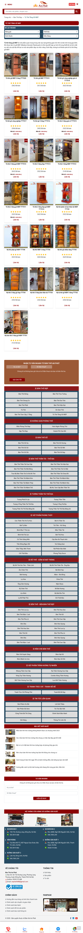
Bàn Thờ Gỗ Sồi (23, 452)
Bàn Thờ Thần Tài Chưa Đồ (60, 473)
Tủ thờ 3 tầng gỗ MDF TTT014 (16, 164)
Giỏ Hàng (23, 720)
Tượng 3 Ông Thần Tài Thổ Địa (23, 504)
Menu (8, 5)
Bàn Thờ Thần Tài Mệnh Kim (23, 478)
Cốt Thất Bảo (23, 553)
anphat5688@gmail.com (20, 881)
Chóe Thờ (59, 579)
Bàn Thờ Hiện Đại (59, 405)
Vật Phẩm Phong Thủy (42, 515)
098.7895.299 (52, 835)
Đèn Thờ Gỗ (60, 614)
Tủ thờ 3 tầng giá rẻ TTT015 (67, 121)
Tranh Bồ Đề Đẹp (59, 692)
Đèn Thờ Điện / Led (23, 614)
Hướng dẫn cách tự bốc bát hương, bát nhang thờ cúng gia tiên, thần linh (40, 767)
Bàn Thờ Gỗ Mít (59, 448)
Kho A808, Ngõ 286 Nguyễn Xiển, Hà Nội (61, 832)
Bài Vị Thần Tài (60, 521)
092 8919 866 (14, 848)
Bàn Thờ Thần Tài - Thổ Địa (42, 459)
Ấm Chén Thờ (23, 570)
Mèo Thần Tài (59, 530)
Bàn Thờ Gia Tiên (59, 400)
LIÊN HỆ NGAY (41, 798)
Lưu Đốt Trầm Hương (60, 680)
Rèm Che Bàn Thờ (42, 649)
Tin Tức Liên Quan (42, 699)
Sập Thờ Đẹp (23, 431)
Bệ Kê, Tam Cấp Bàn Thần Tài (59, 487)
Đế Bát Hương (59, 588)
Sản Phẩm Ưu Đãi (23, 704)
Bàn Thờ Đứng (23, 394)
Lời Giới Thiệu (59, 704)
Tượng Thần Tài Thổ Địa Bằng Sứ (60, 509)
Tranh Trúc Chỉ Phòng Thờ (23, 692)
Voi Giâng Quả (60, 544)
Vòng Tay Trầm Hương (23, 675)
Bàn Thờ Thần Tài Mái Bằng (23, 469)
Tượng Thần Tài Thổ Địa (42, 494)
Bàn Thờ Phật (23, 405)
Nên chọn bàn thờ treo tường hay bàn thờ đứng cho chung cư (36, 752)
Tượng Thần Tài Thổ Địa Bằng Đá (23, 509)
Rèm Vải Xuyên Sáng (23, 654)
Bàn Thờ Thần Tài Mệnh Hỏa (59, 483)
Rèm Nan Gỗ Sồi (59, 659)
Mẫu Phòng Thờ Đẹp (23, 426)
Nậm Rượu (59, 584)
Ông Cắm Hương (23, 584)
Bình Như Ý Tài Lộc (23, 530)
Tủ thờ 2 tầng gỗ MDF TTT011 (16, 207)
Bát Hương (23, 574)
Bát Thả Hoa (60, 535)
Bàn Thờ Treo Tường (60, 394)
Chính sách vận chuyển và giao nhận (19, 902)
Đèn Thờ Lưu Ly (23, 610)
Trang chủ (7, 17)
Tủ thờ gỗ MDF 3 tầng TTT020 (16, 78)
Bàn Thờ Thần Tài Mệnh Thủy (23, 483)
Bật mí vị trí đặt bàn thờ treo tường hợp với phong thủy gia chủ (37, 745)
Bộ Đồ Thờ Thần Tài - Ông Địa (60, 565)
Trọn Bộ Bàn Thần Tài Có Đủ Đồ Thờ (23, 473)
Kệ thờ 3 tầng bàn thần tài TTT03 (41, 292)
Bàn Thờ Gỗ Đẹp (59, 452)
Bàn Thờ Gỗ (43, 438)
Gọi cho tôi (17, 380)
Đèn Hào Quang (59, 624)
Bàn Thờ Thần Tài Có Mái (59, 469)
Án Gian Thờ (60, 410)
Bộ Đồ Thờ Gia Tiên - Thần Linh (23, 565)
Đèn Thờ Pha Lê (23, 619)
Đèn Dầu (23, 624)
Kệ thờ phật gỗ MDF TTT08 (16, 250)
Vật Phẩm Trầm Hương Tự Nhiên (42, 665)
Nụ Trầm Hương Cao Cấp (59, 671)
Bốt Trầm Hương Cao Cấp (23, 680)
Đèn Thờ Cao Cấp (59, 619)
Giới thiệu (47, 872)
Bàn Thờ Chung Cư (23, 400)
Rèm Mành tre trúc (23, 659)
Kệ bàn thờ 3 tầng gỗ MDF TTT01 (16, 335)
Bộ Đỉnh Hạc (59, 570)
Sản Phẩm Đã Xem (23, 709)
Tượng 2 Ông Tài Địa (59, 504)
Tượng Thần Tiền (59, 499)
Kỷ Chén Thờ (23, 588)
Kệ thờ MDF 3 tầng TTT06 (41, 250)
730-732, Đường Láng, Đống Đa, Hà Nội (23, 832)
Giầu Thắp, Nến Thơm (23, 549)
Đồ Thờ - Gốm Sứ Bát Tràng (42, 560)
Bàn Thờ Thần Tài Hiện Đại (60, 464)
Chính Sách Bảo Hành (59, 713)
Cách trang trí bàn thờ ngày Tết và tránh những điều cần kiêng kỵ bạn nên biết (42, 760)
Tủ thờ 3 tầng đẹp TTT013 (41, 164)
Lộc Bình (23, 593)
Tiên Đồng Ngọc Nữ (23, 544)
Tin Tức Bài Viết (59, 709)
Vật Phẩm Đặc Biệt (59, 549)
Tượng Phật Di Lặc (23, 499)
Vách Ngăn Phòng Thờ (59, 426)
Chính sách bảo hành (14, 905)
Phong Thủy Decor (59, 553)
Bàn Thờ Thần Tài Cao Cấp (23, 464)
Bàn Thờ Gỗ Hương (59, 443)
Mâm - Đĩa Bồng (59, 574)
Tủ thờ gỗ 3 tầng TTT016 (41, 121)
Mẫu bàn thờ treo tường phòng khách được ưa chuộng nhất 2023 (38, 730)
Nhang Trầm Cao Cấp (23, 671)
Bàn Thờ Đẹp (17, 17)
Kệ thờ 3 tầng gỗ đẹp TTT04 (15, 292)
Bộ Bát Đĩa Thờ (60, 593)
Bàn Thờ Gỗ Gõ (23, 448)
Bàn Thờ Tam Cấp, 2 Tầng (23, 414)
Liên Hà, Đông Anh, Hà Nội (18, 856)
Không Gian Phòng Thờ (42, 421)
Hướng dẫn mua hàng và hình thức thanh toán (22, 899)
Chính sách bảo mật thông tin (16, 911)
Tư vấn (46, 878)
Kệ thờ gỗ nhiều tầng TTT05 (67, 250)
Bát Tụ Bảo (23, 525)
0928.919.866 (52, 848)
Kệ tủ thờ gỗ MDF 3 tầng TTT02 (67, 292)
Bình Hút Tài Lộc (23, 535)
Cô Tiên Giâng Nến (23, 539)
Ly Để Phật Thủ (23, 598)
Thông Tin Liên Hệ (59, 720)
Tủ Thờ (23, 410)
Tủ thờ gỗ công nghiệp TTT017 (15, 121)
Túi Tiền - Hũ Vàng (59, 525)
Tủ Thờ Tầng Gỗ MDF (60, 414)
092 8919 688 (14, 835)
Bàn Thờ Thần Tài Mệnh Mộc (59, 478)
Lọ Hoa (23, 579)
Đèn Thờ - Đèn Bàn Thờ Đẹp (42, 604)
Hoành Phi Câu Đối (59, 431)
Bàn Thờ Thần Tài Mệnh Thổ (23, 487)
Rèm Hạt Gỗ (60, 654)
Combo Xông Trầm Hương (59, 675)
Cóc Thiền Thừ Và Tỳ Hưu (23, 521)
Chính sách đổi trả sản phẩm (16, 908)
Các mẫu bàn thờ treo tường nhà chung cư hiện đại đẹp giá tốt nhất (38, 738)
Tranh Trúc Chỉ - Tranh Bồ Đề (42, 687)
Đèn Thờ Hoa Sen (59, 610)
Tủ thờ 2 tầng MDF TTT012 (67, 164)
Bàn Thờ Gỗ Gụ (23, 443)
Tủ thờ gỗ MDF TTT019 (41, 78)
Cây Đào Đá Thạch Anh (59, 539)
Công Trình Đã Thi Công (23, 713)
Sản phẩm (47, 875)
